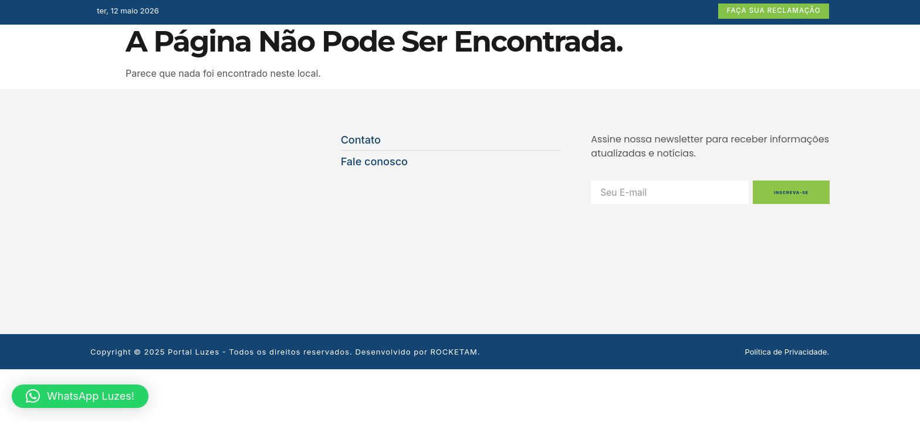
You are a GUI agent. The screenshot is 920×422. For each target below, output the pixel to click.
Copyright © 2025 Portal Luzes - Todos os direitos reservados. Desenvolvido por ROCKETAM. (285, 265)
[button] (80, 396)
